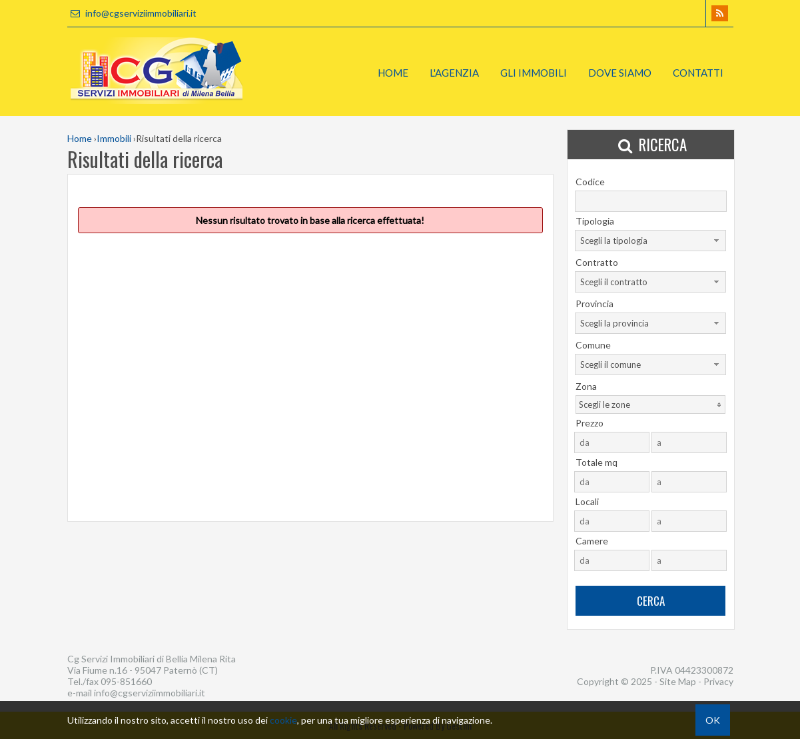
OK (712, 720)
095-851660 (126, 681)
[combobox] (650, 240)
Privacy (718, 681)
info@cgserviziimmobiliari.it (132, 13)
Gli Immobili (533, 73)
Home (393, 73)
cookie (283, 720)
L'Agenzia (454, 73)
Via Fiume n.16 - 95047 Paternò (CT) (142, 670)
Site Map (677, 681)
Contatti (698, 73)
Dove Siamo (619, 73)
